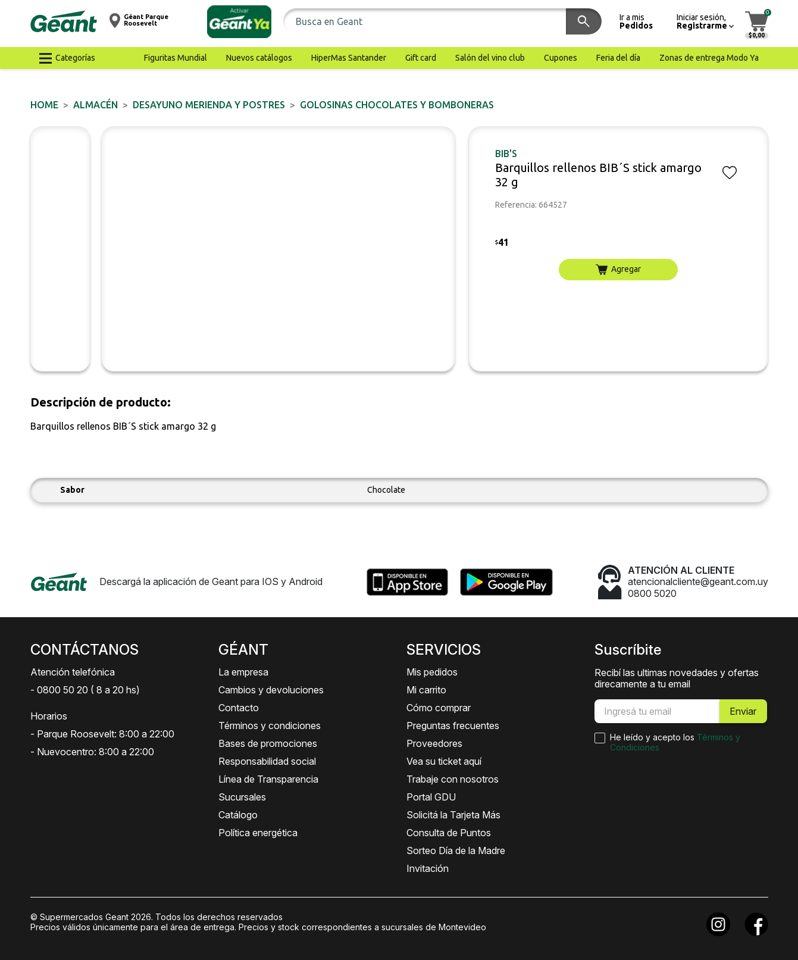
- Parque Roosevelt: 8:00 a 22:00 (102, 734)
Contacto (238, 707)
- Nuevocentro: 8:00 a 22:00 (92, 751)
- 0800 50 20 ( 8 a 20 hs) (85, 690)
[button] (239, 21)
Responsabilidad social (267, 761)
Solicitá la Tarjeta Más (453, 815)
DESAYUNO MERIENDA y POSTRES (209, 104)
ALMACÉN (95, 104)
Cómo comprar (438, 707)
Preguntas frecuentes (452, 725)
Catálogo (238, 815)
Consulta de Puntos (448, 832)
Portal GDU (431, 797)
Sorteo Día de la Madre (455, 850)
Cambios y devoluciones (271, 690)
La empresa (243, 672)
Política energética (258, 832)
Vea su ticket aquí (443, 761)
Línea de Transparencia (268, 779)
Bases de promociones (267, 743)
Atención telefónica (72, 672)
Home (44, 104)
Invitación (427, 868)
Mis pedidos (432, 672)
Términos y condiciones (269, 725)
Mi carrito (426, 690)
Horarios (48, 716)
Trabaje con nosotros (452, 779)
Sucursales (242, 797)
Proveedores (434, 743)
